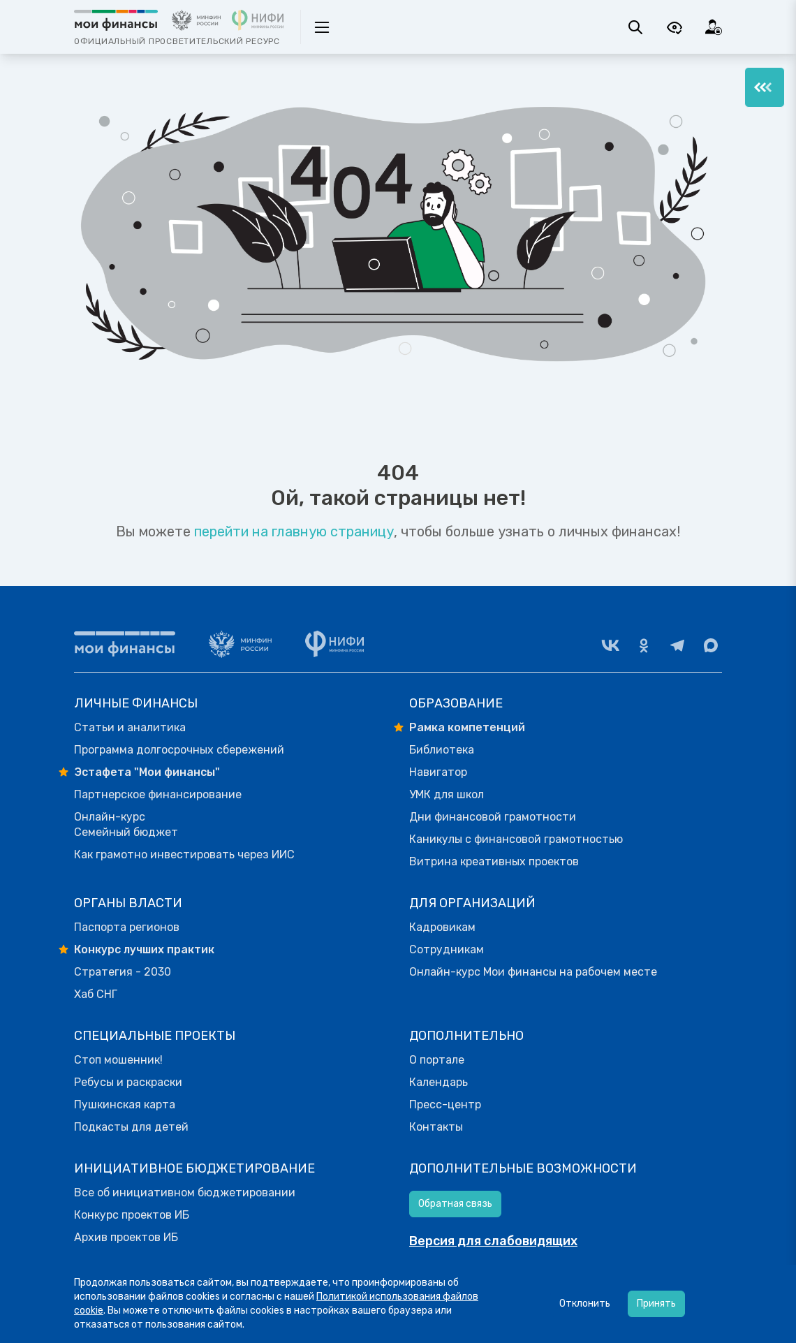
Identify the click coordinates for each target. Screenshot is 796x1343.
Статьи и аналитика (130, 727)
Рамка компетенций (467, 727)
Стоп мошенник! (118, 1059)
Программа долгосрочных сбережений (179, 749)
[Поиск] (635, 27)
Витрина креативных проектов (494, 861)
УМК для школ (446, 794)
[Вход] (713, 27)
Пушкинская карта (124, 1104)
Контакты (436, 1126)
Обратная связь (455, 1204)
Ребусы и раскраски (128, 1082)
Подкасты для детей (131, 1126)
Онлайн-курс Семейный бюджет (126, 824)
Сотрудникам (446, 949)
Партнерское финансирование (158, 794)
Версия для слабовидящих (493, 1241)
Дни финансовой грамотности (492, 816)
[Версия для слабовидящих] (674, 27)
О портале (436, 1059)
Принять (656, 1303)
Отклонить (584, 1303)
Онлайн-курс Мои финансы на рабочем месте (533, 971)
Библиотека (441, 749)
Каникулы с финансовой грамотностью (516, 839)
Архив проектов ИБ (126, 1237)
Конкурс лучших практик (144, 949)
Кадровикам (442, 927)
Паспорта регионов (126, 927)
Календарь (438, 1082)
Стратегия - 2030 (122, 971)
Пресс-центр (445, 1104)
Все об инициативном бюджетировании (184, 1192)
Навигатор (438, 772)
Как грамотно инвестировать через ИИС (184, 854)
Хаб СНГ (95, 994)
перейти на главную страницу (294, 531)
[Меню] (764, 87)
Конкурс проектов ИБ (131, 1214)
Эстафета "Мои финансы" (147, 772)
